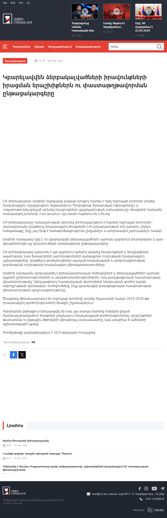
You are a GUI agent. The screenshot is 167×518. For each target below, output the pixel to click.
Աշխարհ (39, 46)
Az (28, 2)
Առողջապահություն (60, 46)
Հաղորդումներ (21, 46)
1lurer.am (17, 503)
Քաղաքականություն (88, 46)
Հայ (5, 2)
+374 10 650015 (154, 498)
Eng (13, 2)
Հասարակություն (15, 60)
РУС (21, 2)
